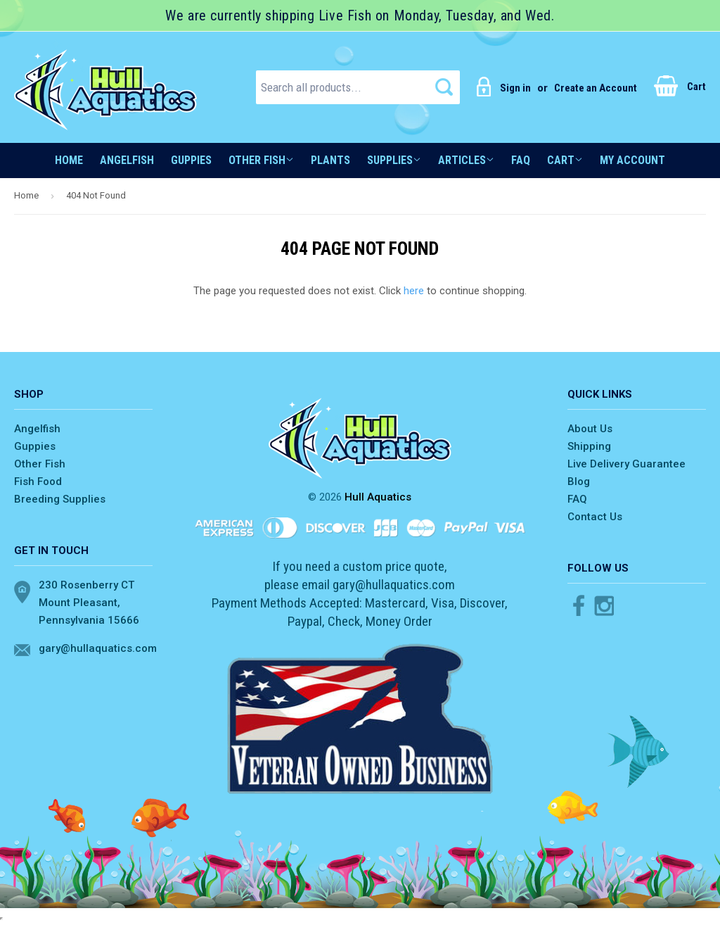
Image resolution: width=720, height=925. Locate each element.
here (414, 290)
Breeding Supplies (59, 499)
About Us (589, 428)
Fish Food (38, 481)
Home (69, 160)
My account (632, 160)
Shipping (589, 446)
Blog (578, 481)
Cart (680, 86)
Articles (466, 160)
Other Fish (261, 160)
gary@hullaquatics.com (96, 648)
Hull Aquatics (378, 497)
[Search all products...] (358, 87)
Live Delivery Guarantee (626, 464)
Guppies (191, 160)
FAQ (520, 160)
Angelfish (127, 160)
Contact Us (594, 516)
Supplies (394, 160)
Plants (330, 160)
